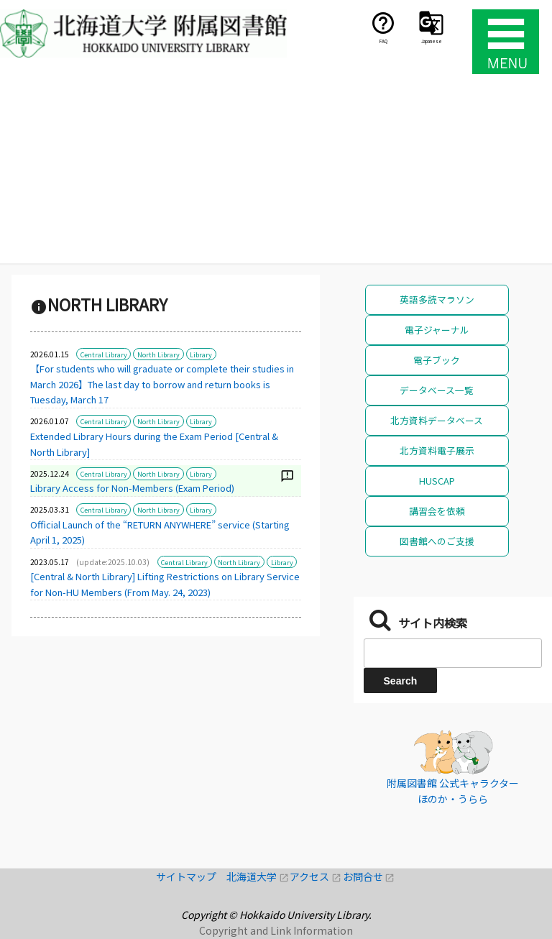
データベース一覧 (437, 390)
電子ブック (436, 360)
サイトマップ (191, 876)
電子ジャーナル (437, 329)
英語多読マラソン (437, 299)
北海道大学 (258, 876)
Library (201, 354)
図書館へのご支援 (437, 541)
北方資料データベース (436, 420)
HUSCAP (437, 480)
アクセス (316, 876)
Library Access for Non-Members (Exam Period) (132, 488)
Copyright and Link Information (276, 930)
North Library (158, 354)
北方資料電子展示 (437, 450)
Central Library (103, 354)
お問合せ (369, 876)
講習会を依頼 (437, 511)
